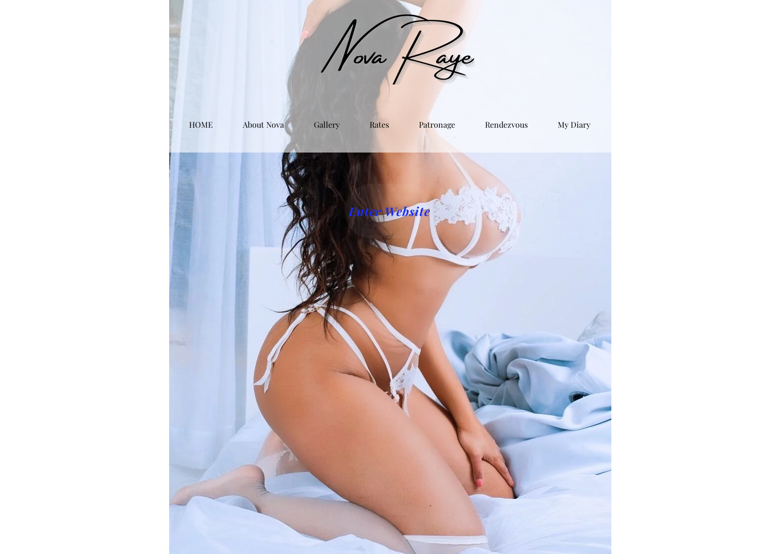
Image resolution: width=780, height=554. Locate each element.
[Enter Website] (389, 211)
